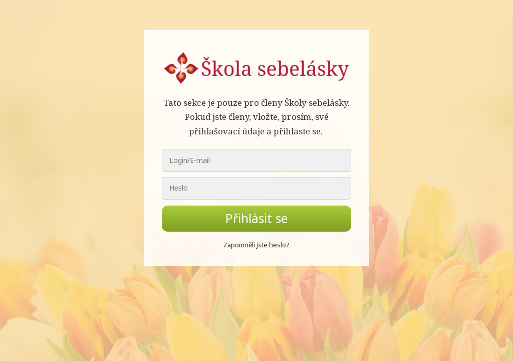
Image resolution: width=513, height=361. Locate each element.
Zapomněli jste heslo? (256, 244)
